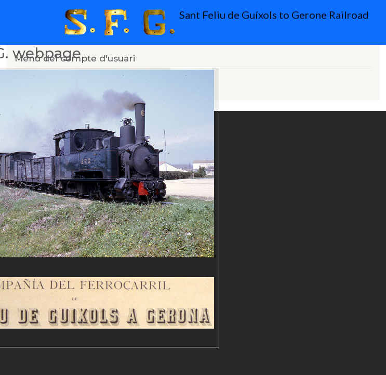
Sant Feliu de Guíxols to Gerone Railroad (196, 22)
